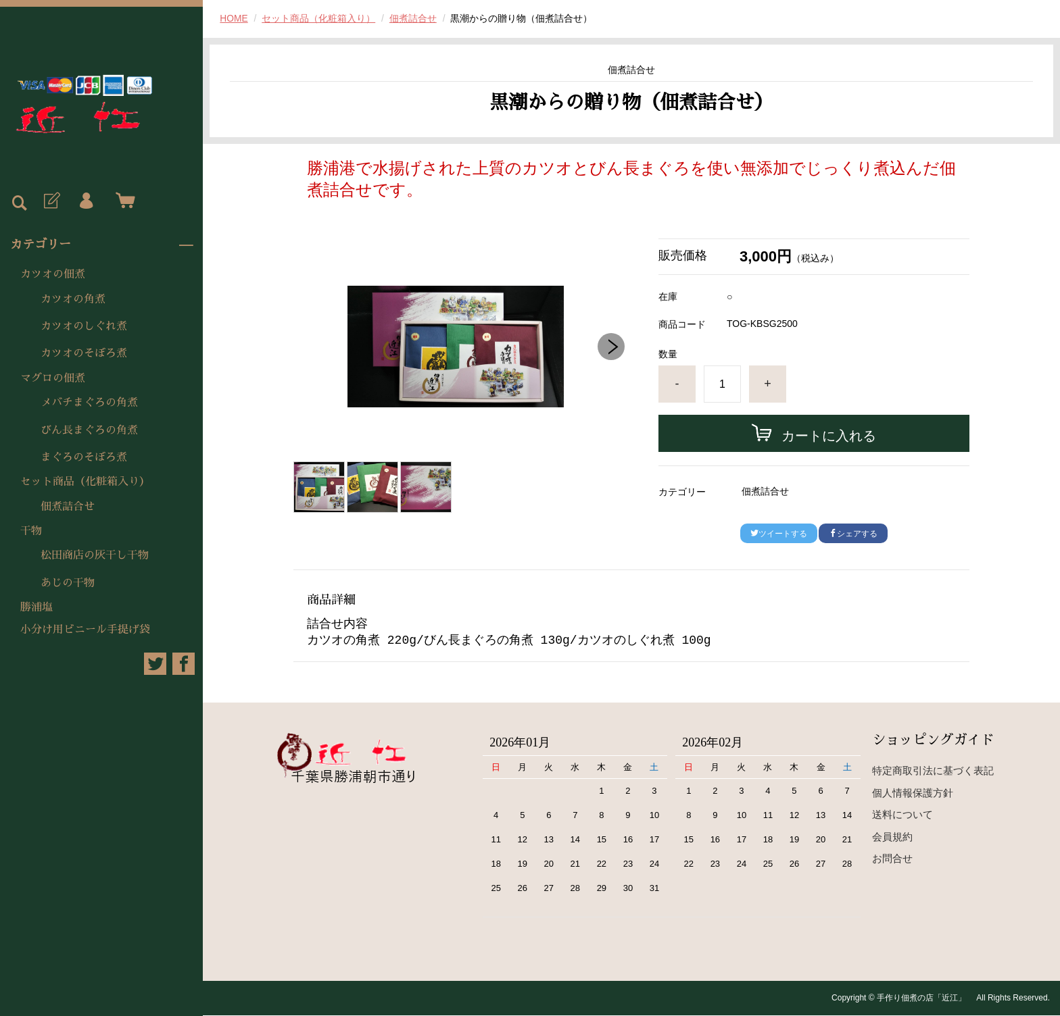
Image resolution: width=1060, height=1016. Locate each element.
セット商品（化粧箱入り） (85, 481)
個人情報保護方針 (912, 793)
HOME (234, 18)
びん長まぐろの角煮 (89, 430)
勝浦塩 (36, 607)
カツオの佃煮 (52, 274)
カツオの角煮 (73, 299)
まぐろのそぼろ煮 (84, 457)
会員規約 (892, 837)
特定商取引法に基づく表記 (933, 772)
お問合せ (892, 859)
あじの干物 (68, 583)
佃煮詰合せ (68, 506)
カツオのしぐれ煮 (84, 326)
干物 (31, 531)
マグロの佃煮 (52, 378)
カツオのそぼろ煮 (84, 353)
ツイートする (778, 533)
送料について (902, 815)
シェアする (853, 533)
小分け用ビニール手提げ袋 (85, 629)
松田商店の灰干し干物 (95, 555)
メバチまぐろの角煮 (89, 402)
